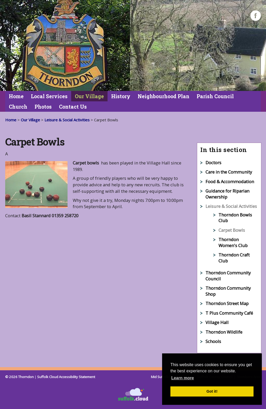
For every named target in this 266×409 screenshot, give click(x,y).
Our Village (89, 96)
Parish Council (215, 96)
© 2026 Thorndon (19, 376)
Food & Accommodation (229, 181)
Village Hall (217, 322)
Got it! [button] (212, 391)
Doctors (213, 163)
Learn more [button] (182, 378)
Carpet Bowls (231, 230)
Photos (43, 106)
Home (16, 96)
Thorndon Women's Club (233, 242)
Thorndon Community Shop (228, 291)
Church (18, 106)
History (120, 96)
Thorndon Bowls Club (235, 218)
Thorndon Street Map (227, 303)
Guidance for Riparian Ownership (227, 194)
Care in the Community (228, 172)
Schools (213, 341)
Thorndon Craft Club (234, 258)
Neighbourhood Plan (163, 96)
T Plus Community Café (229, 313)
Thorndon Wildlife (223, 332)
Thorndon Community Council (228, 276)
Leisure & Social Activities (67, 119)
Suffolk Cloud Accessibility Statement (66, 376)
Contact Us (73, 106)
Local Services (49, 96)
